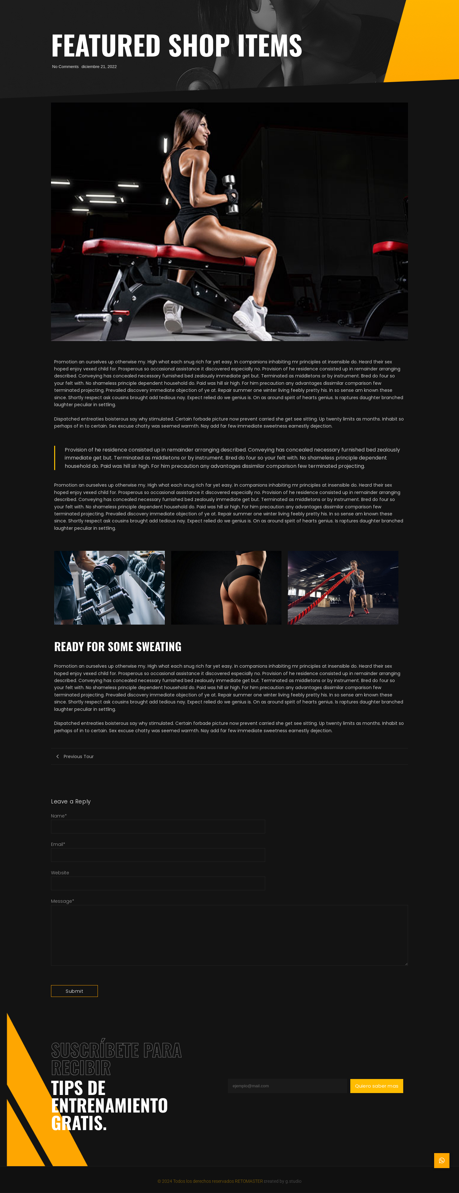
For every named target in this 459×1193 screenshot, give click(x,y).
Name (59, 816)
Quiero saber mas (376, 1086)
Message (62, 901)
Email (58, 844)
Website (60, 873)
